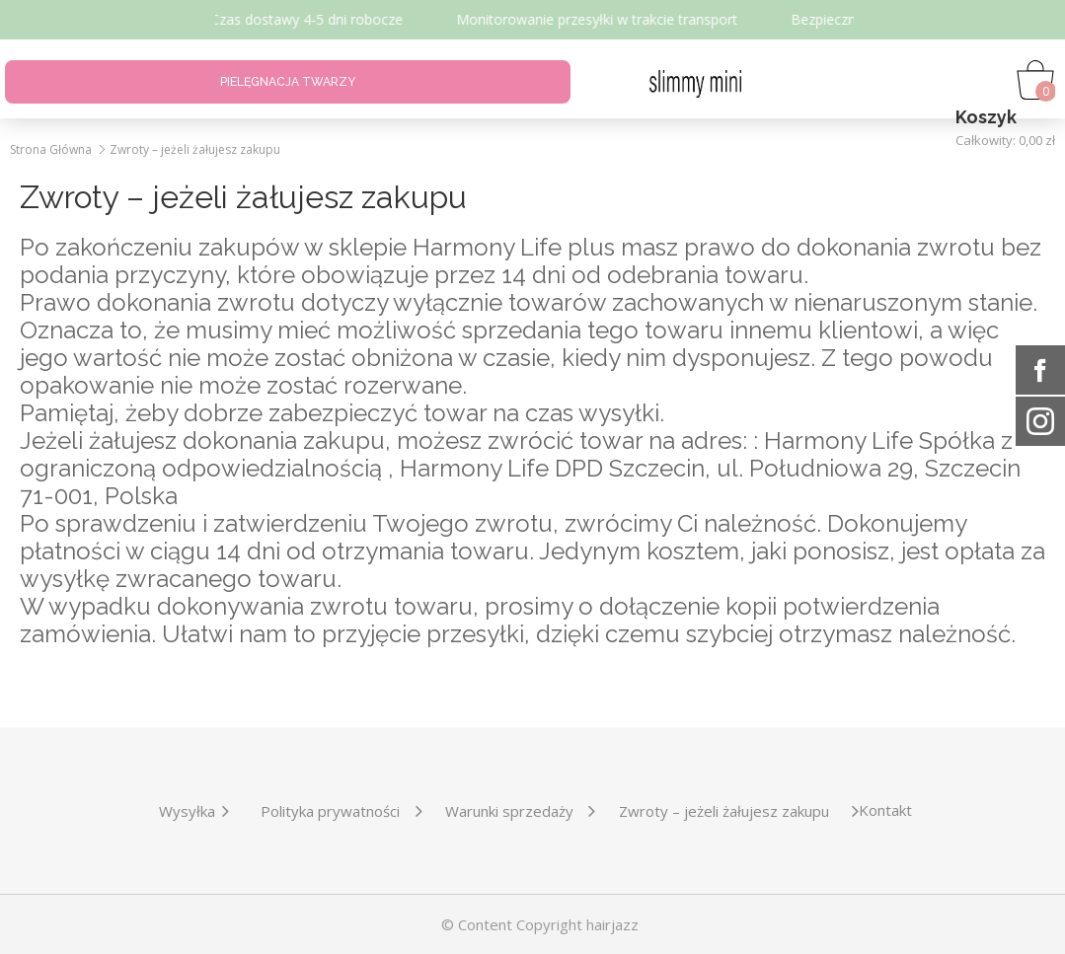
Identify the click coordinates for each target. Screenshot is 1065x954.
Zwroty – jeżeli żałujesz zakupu (195, 149)
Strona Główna (51, 149)
